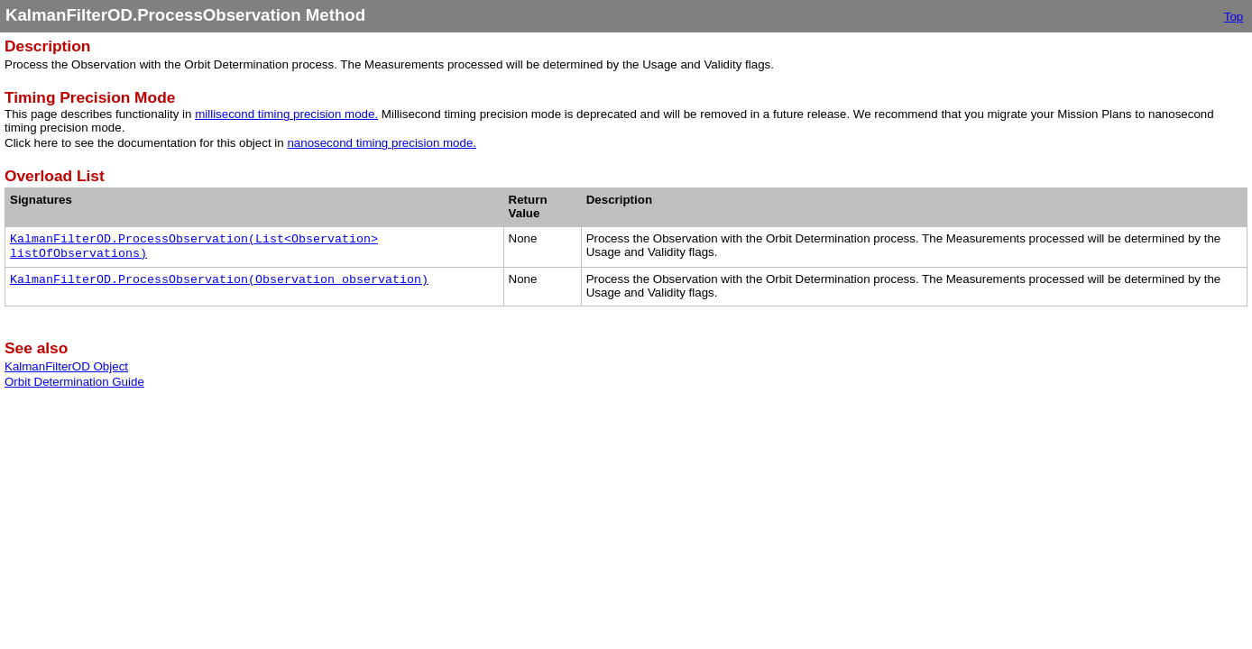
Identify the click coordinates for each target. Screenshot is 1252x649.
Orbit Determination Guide (74, 381)
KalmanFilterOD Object (66, 366)
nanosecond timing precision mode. (381, 143)
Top (1234, 16)
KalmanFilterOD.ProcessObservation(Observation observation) (219, 280)
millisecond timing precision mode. (286, 114)
